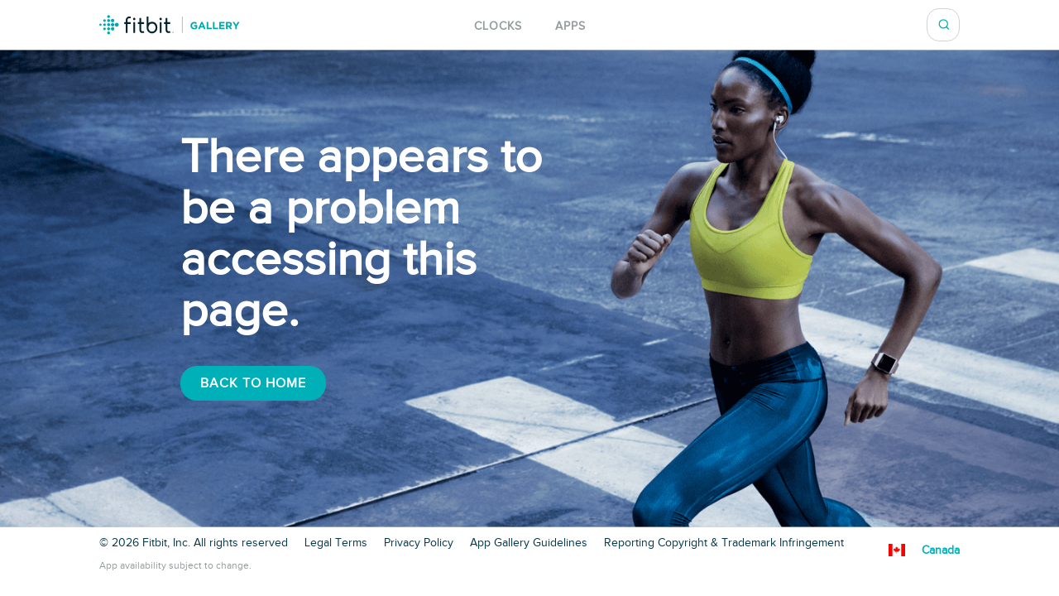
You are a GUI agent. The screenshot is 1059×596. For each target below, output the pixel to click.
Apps (570, 26)
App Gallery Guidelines (528, 543)
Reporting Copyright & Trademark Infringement (724, 543)
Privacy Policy (418, 543)
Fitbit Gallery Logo (169, 25)
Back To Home (253, 383)
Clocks (498, 26)
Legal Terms (335, 543)
